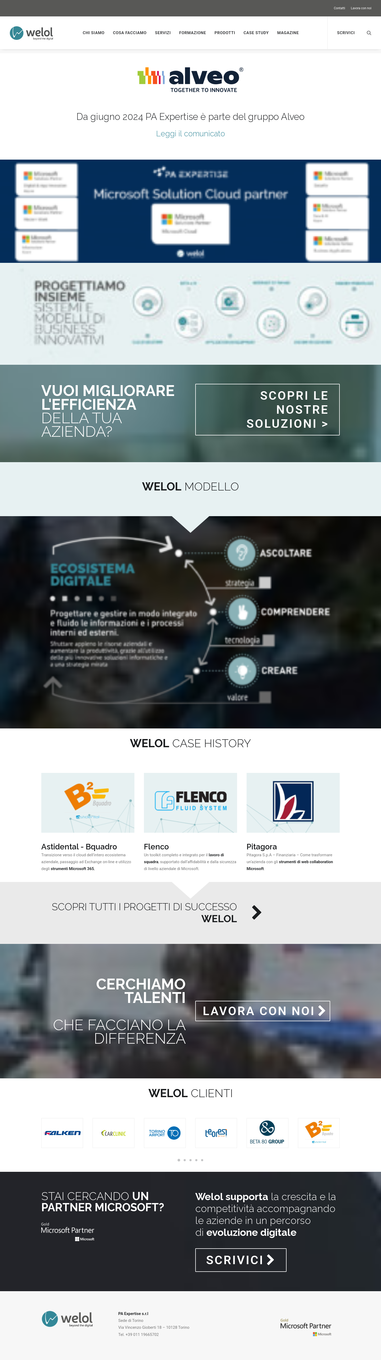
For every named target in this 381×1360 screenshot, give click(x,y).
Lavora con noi (361, 8)
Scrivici (346, 32)
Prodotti (225, 32)
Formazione (192, 32)
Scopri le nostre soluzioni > (290, 406)
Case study (256, 32)
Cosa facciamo (130, 32)
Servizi (163, 32)
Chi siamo (94, 32)
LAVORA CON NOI (265, 1007)
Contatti (339, 8)
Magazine (288, 32)
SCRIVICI (241, 1256)
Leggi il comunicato (190, 129)
